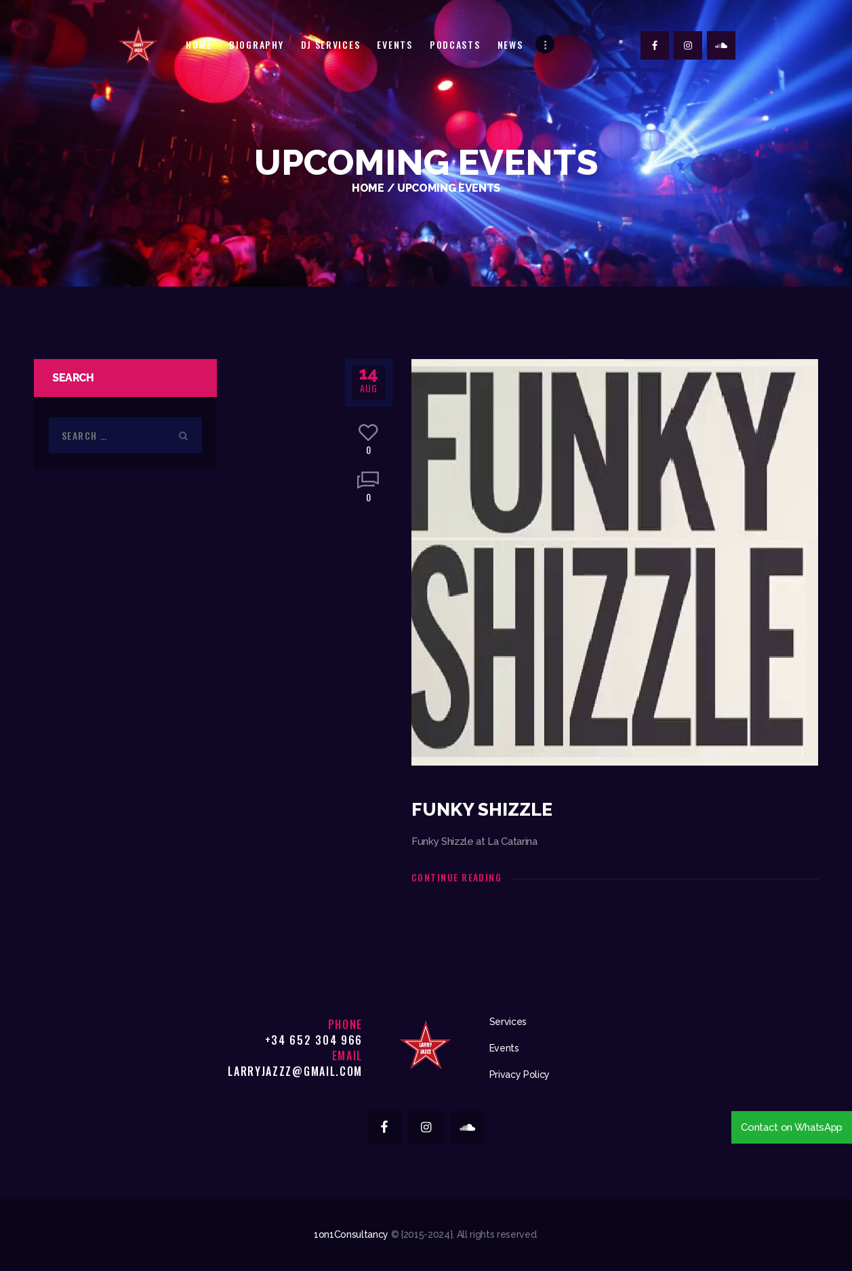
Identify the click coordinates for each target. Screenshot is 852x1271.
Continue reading (456, 877)
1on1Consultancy (351, 1234)
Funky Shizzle (481, 809)
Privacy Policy (519, 1074)
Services (508, 1021)
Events (504, 1048)
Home (368, 188)
